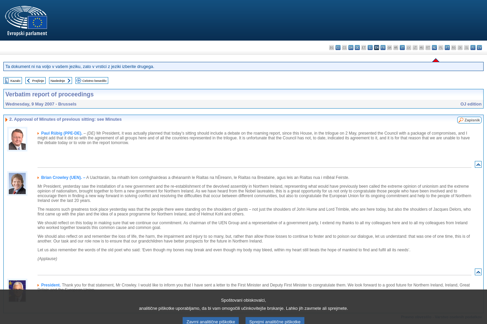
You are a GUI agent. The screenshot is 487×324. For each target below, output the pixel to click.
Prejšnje (38, 81)
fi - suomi (473, 47)
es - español (338, 47)
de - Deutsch (357, 47)
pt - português (447, 47)
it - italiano (402, 47)
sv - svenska (479, 47)
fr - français (383, 47)
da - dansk (350, 47)
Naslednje (57, 81)
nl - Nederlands (434, 47)
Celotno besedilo (94, 81)
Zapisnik (472, 120)
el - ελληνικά (370, 47)
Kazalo (15, 81)
